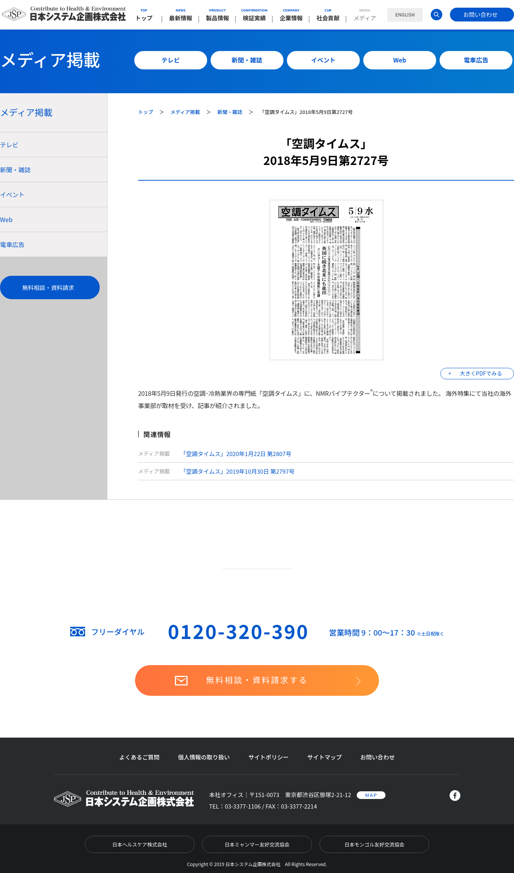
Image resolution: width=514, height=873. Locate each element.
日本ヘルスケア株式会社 (139, 844)
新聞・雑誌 (247, 59)
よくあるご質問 (139, 757)
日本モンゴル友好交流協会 (374, 844)
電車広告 (476, 59)
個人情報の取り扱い (204, 757)
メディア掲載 (185, 111)
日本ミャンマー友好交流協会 (256, 844)
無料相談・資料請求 (48, 287)
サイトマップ (324, 757)
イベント (323, 59)
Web (399, 59)
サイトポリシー (268, 757)
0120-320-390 (238, 630)
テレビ (170, 59)
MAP (371, 795)
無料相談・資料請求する (257, 679)
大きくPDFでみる (481, 373)
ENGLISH (405, 14)
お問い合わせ (480, 14)
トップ (146, 111)
